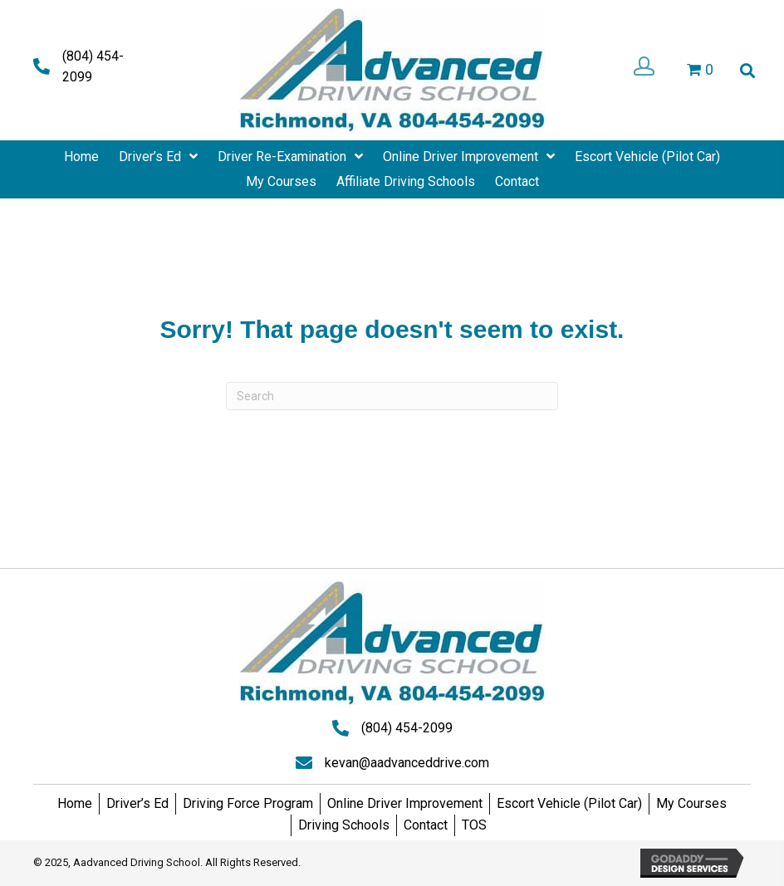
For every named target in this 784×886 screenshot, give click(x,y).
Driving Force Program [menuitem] (248, 803)
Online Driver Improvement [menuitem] (405, 803)
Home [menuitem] (74, 803)
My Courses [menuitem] (691, 803)
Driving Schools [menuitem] (344, 825)
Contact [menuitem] (426, 825)
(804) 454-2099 (407, 728)
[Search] (392, 396)
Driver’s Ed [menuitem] (137, 803)
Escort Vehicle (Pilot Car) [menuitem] (569, 803)
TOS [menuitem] (474, 825)
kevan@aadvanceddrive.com (407, 763)
